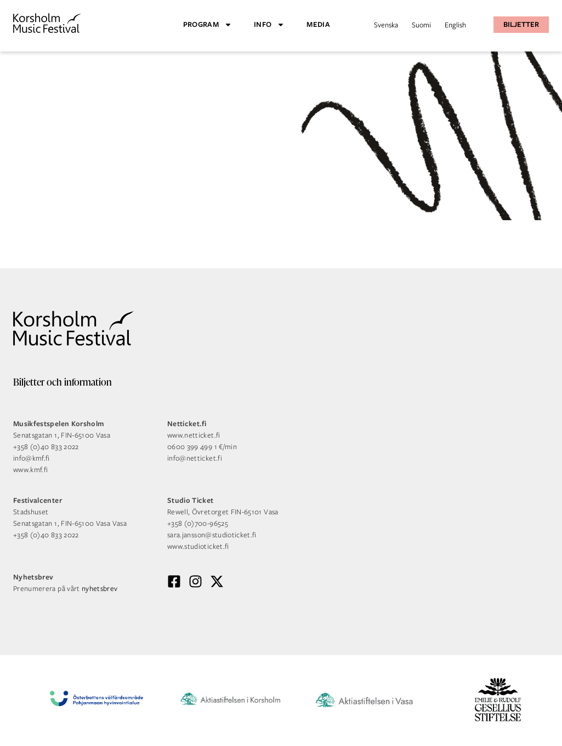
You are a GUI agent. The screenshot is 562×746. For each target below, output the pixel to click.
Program (207, 24)
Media (318, 24)
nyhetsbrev (100, 588)
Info (269, 24)
